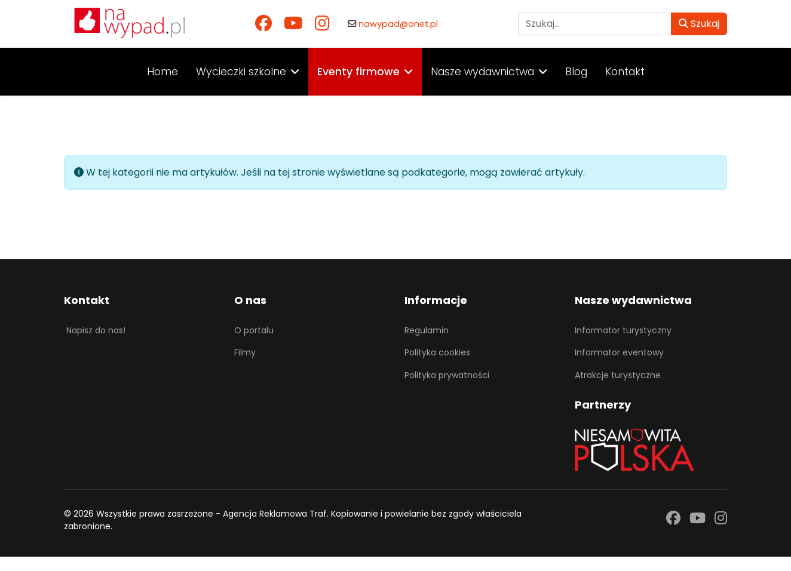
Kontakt (625, 72)
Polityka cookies (437, 352)
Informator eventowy (619, 352)
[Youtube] (293, 23)
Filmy (245, 352)
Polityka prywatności (446, 375)
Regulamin (426, 330)
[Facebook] (263, 23)
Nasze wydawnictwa (482, 72)
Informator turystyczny (623, 330)
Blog (576, 72)
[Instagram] (322, 23)
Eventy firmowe (358, 72)
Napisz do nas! (95, 330)
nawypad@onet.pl (398, 24)
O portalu (254, 330)
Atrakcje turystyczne (618, 375)
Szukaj (699, 23)
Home (162, 72)
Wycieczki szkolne (241, 72)
